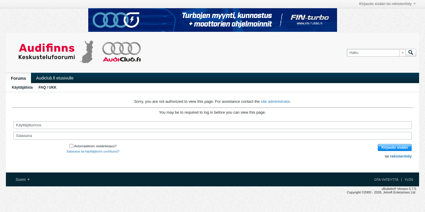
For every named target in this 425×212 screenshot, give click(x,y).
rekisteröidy (401, 156)
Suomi (23, 180)
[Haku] (376, 53)
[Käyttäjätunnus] (212, 125)
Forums (18, 78)
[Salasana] (212, 136)
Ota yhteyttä (386, 179)
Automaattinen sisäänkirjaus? (93, 146)
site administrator (275, 101)
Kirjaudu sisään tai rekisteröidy (387, 4)
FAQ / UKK (48, 87)
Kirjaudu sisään (395, 147)
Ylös (409, 179)
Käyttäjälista (22, 87)
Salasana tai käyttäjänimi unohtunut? (93, 151)
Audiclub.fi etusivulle (54, 78)
